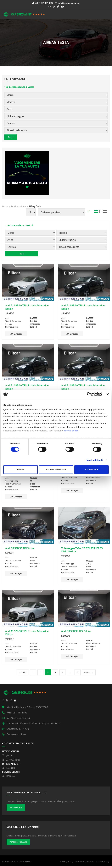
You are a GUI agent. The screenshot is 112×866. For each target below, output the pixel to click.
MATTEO (8, 768)
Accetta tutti (91, 469)
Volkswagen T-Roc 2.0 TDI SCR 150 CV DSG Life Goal (82, 550)
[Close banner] (108, 394)
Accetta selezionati (56, 469)
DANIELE (8, 775)
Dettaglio (16, 334)
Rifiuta (20, 469)
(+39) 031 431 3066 (42, 3)
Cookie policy (102, 861)
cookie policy (71, 430)
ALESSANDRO (11, 760)
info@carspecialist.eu (68, 3)
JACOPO (8, 755)
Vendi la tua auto (18, 841)
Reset (10, 137)
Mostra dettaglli (94, 460)
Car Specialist (25, 861)
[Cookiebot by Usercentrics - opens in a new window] (89, 394)
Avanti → (88, 672)
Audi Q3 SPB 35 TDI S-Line (19, 548)
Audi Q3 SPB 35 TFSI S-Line (76, 631)
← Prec (23, 672)
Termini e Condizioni (84, 861)
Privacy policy (66, 861)
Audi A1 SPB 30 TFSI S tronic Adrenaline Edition (27, 307)
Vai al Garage (16, 807)
